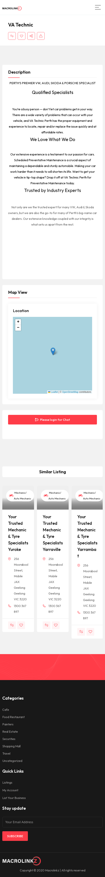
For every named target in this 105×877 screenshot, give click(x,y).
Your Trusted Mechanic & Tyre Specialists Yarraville (53, 533)
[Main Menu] (98, 7)
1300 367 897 (20, 609)
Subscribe (15, 836)
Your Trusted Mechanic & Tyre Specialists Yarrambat (87, 536)
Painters (7, 724)
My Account (10, 790)
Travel (6, 753)
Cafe (5, 710)
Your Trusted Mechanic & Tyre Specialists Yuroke (18, 533)
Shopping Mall (11, 746)
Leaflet (53, 392)
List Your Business (14, 798)
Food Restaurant (13, 717)
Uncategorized (12, 761)
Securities (8, 739)
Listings (7, 782)
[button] (53, 351)
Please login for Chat (52, 420)
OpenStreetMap (70, 392)
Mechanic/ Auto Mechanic (20, 495)
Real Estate (10, 731)
